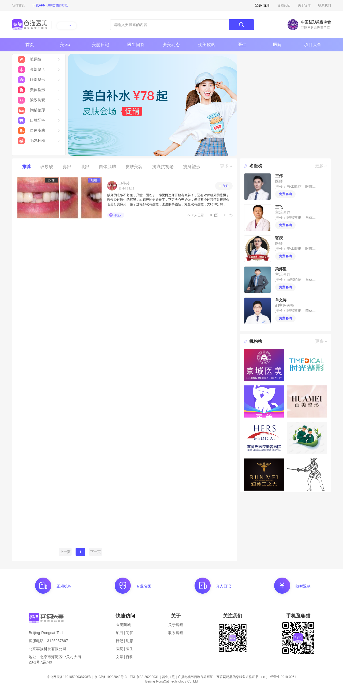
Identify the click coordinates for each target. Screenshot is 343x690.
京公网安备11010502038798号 (69, 677)
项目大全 (312, 44)
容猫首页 (18, 5)
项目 (119, 633)
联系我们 (324, 5)
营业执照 (168, 677)
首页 (29, 44)
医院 (277, 44)
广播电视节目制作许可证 (195, 677)
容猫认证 (283, 5)
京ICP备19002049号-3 (110, 677)
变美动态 (171, 44)
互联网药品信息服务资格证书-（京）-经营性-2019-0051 (256, 677)
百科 (129, 657)
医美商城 (123, 625)
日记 (119, 641)
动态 (129, 641)
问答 (129, 633)
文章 (119, 657)
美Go (65, 44)
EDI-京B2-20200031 (144, 677)
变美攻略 (206, 44)
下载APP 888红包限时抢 (50, 5)
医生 (242, 44)
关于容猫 (304, 5)
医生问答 (135, 44)
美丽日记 (100, 44)
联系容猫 (175, 633)
